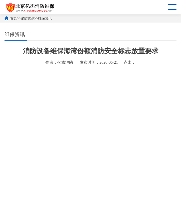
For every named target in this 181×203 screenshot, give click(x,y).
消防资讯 (27, 18)
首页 (13, 18)
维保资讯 (45, 18)
